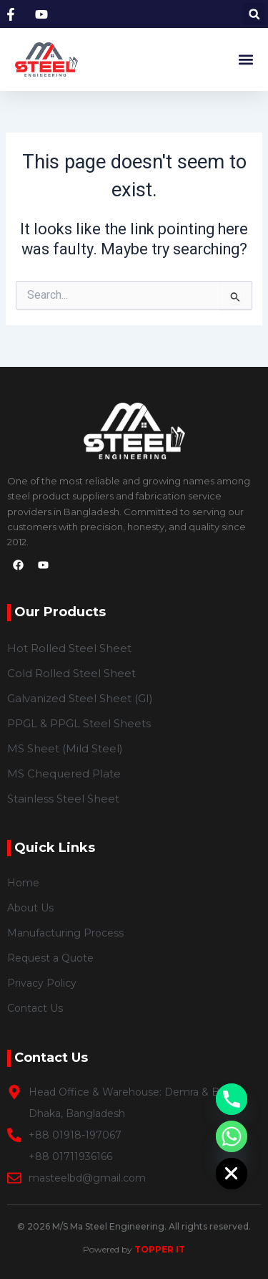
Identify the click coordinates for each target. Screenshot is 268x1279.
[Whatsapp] (231, 1136)
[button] (254, 14)
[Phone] (231, 1099)
